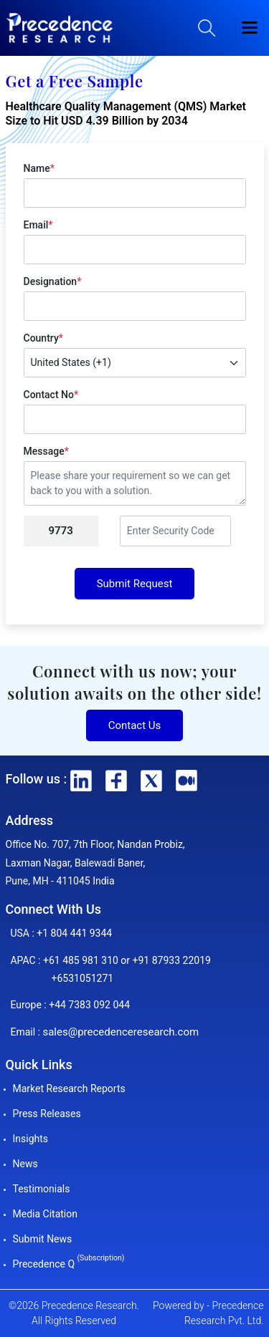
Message (46, 451)
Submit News (42, 1239)
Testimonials (41, 1188)
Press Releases (47, 1113)
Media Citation (45, 1214)
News (25, 1163)
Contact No (51, 394)
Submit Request (135, 583)
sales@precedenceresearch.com (120, 1031)
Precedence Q (69, 1264)
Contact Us (134, 725)
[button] (249, 28)
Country (43, 338)
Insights (31, 1138)
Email (38, 225)
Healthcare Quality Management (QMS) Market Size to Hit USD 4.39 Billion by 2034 (126, 114)
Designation (53, 281)
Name (39, 168)
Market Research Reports (69, 1088)
